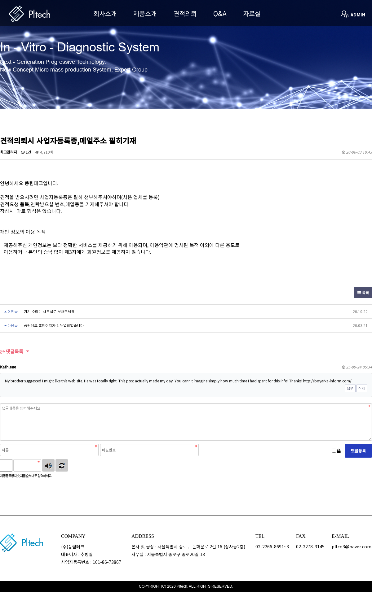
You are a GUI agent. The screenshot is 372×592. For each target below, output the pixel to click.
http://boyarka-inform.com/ (327, 381)
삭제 (361, 388)
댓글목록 (11, 351)
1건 (26, 152)
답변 (350, 388)
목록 (363, 292)
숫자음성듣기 (48, 465)
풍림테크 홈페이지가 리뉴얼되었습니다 (54, 325)
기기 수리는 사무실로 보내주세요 (49, 311)
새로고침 (61, 465)
